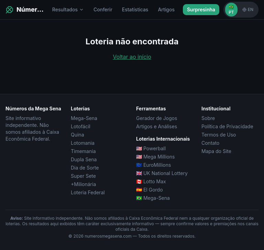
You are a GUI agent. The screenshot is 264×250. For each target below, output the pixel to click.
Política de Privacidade (227, 126)
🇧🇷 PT (231, 9)
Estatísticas (135, 9)
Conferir (103, 9)
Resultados (68, 9)
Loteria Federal (88, 192)
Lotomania (83, 143)
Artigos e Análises (156, 126)
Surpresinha (201, 9)
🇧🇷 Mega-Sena (153, 198)
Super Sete (83, 176)
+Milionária (83, 184)
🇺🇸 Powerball (151, 148)
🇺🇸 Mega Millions (155, 157)
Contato (210, 143)
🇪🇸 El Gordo (149, 190)
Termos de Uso (218, 135)
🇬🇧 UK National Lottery (162, 173)
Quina (77, 135)
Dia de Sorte (85, 168)
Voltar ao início (132, 56)
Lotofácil (80, 126)
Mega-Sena (84, 118)
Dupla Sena (84, 159)
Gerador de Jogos (156, 118)
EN (247, 9)
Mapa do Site (216, 151)
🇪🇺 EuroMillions (153, 165)
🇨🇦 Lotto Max (151, 181)
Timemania (83, 151)
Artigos (166, 9)
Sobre (208, 118)
